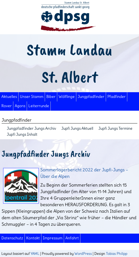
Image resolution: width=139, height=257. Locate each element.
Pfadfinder (116, 96)
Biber (51, 96)
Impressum (52, 238)
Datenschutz (12, 238)
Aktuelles (9, 96)
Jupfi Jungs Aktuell (77, 128)
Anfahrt (72, 238)
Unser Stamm (31, 96)
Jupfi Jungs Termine (115, 128)
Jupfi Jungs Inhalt (22, 134)
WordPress (83, 253)
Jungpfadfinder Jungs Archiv (31, 128)
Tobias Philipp (116, 253)
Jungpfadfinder (91, 96)
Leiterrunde (38, 106)
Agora (20, 106)
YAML (35, 253)
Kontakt (33, 238)
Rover (6, 106)
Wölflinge (67, 96)
